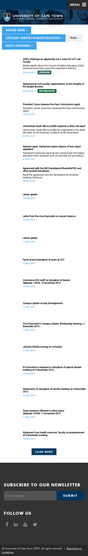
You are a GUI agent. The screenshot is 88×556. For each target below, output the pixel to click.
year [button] (74, 38)
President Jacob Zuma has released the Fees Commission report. (54, 109)
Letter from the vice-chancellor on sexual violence (49, 216)
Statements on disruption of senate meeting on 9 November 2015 (54, 390)
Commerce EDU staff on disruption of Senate (46, 281)
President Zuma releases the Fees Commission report (51, 104)
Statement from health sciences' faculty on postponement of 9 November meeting (53, 434)
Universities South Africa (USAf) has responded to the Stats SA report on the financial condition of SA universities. (54, 131)
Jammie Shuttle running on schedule (42, 347)
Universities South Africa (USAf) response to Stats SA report (54, 126)
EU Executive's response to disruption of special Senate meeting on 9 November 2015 (52, 368)
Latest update (30, 194)
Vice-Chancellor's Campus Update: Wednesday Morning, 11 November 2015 (54, 325)
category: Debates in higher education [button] (34, 38)
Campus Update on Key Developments (43, 303)
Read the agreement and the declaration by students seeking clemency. (50, 176)
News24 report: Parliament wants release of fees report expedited (52, 148)
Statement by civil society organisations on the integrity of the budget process (53, 85)
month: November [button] (19, 45)
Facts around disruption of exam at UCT (43, 260)
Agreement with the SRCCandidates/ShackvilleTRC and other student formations (52, 169)
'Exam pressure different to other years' (43, 412)
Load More (44, 451)
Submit (70, 496)
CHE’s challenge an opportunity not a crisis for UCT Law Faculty (52, 60)
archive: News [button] (16, 30)
